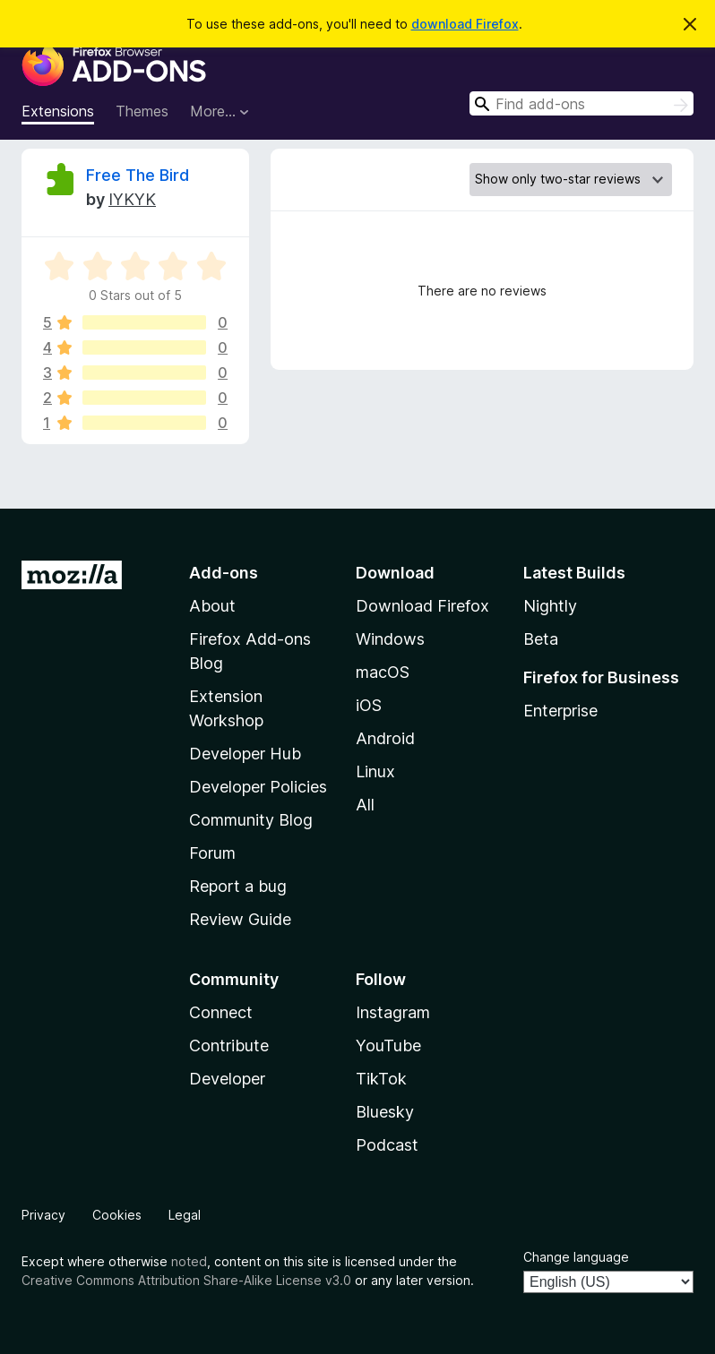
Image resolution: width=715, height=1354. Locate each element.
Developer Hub (245, 753)
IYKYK (132, 199)
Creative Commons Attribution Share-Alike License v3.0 (186, 1280)
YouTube (388, 1045)
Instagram (393, 1012)
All (365, 804)
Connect (221, 1012)
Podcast (387, 1144)
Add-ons (223, 572)
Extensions (58, 111)
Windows (390, 639)
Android (385, 738)
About (212, 605)
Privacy (43, 1214)
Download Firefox (422, 605)
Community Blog (251, 819)
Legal (184, 1214)
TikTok (381, 1078)
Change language (576, 1256)
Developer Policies (258, 786)
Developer (227, 1078)
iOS (369, 705)
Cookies (117, 1214)
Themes (142, 111)
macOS (382, 672)
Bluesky (385, 1111)
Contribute (229, 1045)
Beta (540, 639)
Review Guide (240, 919)
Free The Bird (137, 175)
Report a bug (238, 886)
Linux (375, 771)
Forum (212, 853)
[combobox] (581, 103)
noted (189, 1261)
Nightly (550, 605)
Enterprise (560, 710)
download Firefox (465, 23)
